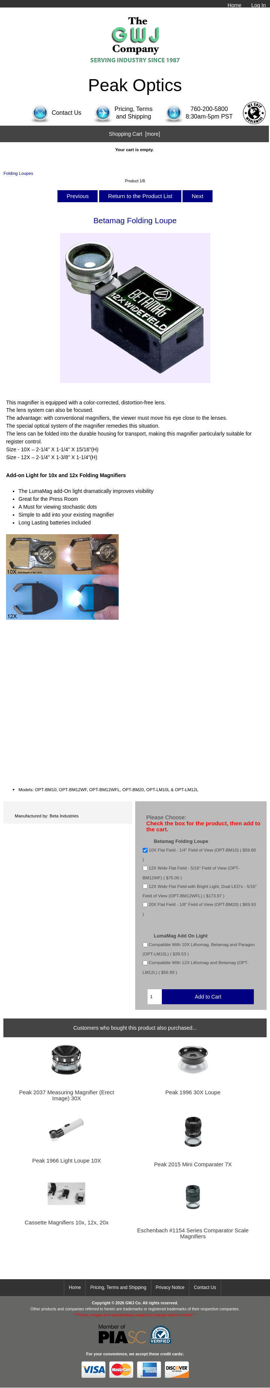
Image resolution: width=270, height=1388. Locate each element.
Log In (258, 5)
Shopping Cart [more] (134, 134)
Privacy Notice (170, 1287)
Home (234, 5)
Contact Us (205, 1287)
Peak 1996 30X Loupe (192, 1092)
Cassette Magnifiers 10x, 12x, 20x (67, 1223)
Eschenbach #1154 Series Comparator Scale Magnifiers (193, 1233)
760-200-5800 (209, 109)
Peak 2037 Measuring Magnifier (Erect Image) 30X (66, 1095)
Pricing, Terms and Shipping (118, 1287)
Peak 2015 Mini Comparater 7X (193, 1164)
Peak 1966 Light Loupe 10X (66, 1161)
